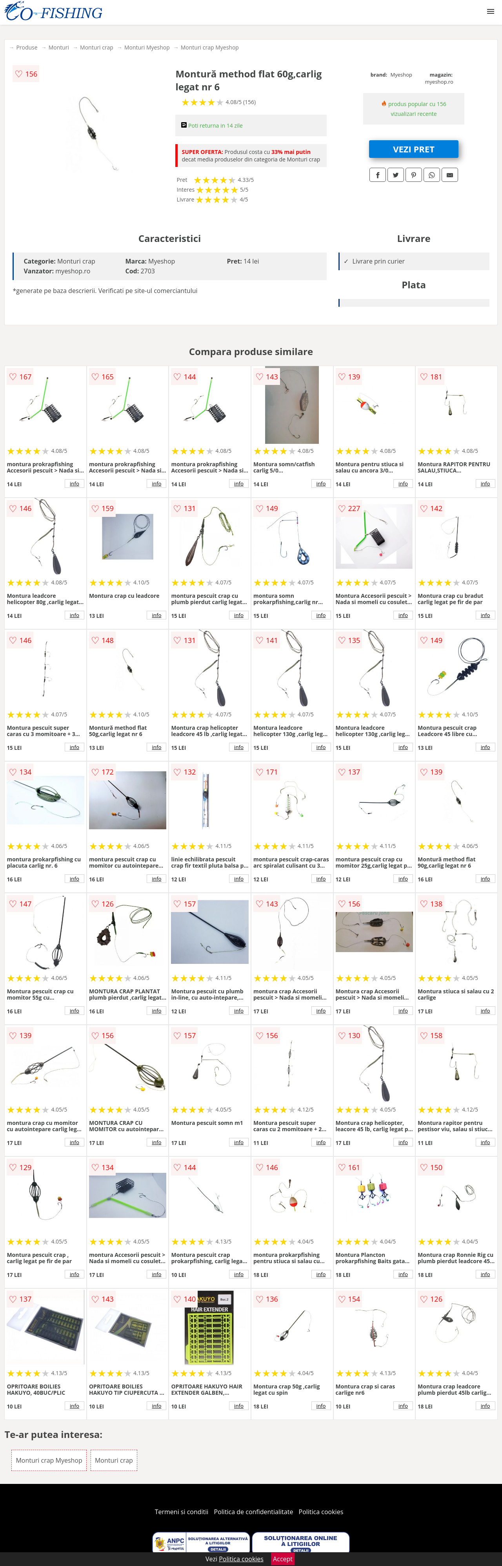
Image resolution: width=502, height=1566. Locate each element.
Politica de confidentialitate (253, 1511)
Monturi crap (96, 47)
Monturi (59, 47)
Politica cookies (321, 1511)
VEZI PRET (414, 149)
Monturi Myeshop (147, 47)
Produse (26, 47)
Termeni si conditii (182, 1511)
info (74, 483)
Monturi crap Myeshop (210, 47)
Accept (283, 1559)
